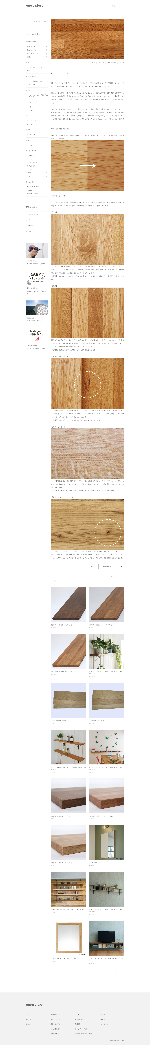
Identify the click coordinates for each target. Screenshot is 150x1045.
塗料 (27, 140)
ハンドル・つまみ (31, 102)
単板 (28, 71)
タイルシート (31, 134)
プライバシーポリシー (82, 1029)
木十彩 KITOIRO (31, 151)
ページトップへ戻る (120, 989)
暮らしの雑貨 (30, 182)
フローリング (31, 155)
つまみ (29, 107)
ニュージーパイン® (32, 214)
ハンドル (30, 110)
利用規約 (78, 1024)
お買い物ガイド (55, 1014)
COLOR (29, 169)
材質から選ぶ (112, 63)
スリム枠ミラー (32, 124)
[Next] (123, 577)
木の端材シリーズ (32, 193)
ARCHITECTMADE (33, 186)
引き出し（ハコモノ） (34, 53)
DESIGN (29, 176)
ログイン (113, 6)
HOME (93, 63)
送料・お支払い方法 (57, 1019)
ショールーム (103, 1024)
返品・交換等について (57, 1024)
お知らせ (29, 1024)
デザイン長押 (31, 166)
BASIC (29, 173)
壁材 (27, 62)
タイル (28, 130)
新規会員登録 (79, 1019)
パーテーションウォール (34, 67)
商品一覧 (101, 63)
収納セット (30, 57)
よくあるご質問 (55, 1029)
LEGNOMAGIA (32, 190)
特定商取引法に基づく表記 (83, 1034)
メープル (29, 231)
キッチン (29, 90)
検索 (119, 6)
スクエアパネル (32, 162)
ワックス (30, 145)
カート (123, 6)
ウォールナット (31, 225)
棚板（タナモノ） (32, 46)
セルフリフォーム (31, 76)
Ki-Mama (102, 1014)
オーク (122, 63)
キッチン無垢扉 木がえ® (34, 81)
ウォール (30, 159)
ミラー (28, 116)
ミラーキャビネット (33, 121)
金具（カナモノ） (32, 50)
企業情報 (102, 1019)
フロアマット (31, 84)
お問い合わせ (55, 1034)
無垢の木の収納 (31, 41)
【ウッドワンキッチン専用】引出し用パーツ (37, 95)
